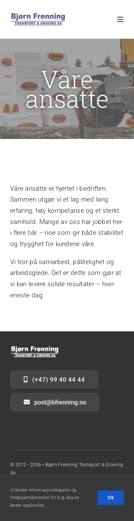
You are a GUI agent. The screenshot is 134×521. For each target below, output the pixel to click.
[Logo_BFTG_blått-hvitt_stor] (38, 16)
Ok (111, 497)
